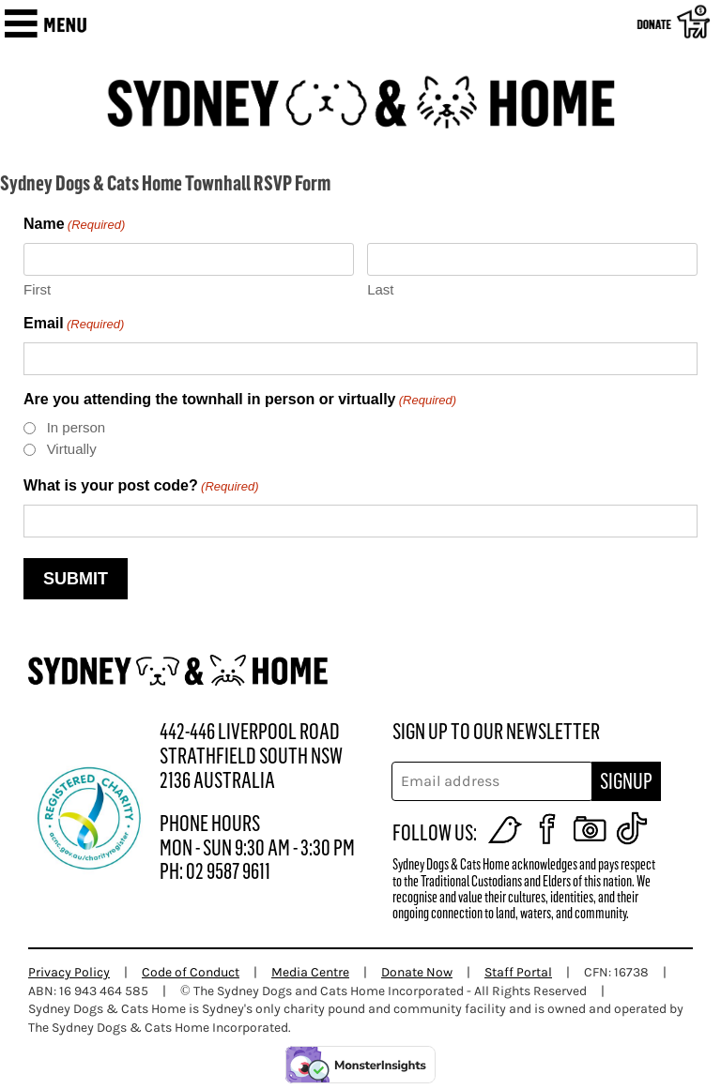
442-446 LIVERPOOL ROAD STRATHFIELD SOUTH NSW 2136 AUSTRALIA (251, 756)
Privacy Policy (69, 972)
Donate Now (417, 972)
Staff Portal (518, 972)
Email (73, 325)
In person (76, 427)
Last (380, 289)
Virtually (72, 449)
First (37, 289)
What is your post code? (140, 487)
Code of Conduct (190, 972)
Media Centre (310, 972)
